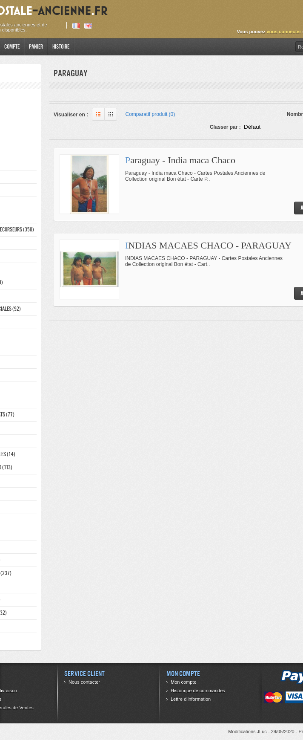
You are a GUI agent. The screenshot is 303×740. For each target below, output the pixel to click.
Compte (12, 46)
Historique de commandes (198, 690)
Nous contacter (84, 682)
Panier (36, 46)
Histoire (60, 46)
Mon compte (184, 682)
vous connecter (283, 31)
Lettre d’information (191, 699)
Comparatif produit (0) (150, 114)
